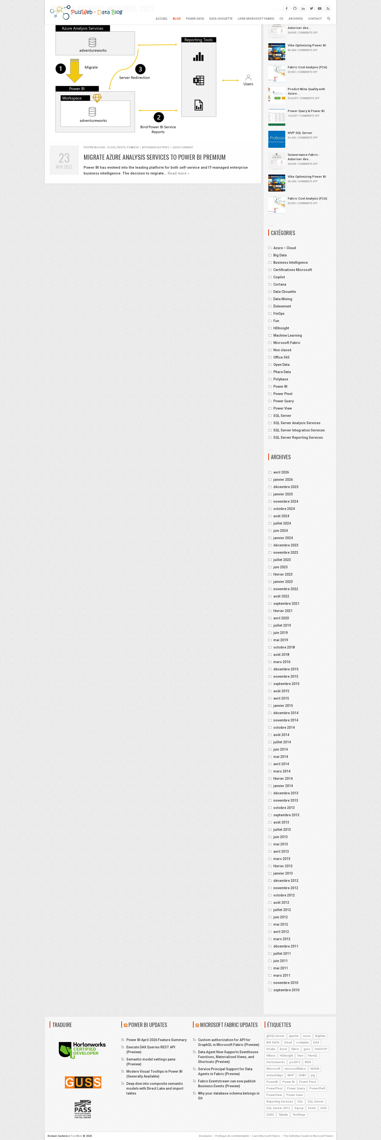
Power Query (283, 401)
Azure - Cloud (106, 147)
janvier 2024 (283, 538)
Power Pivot (283, 394)
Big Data (280, 255)
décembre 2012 (285, 881)
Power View (282, 408)
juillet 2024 (282, 523)
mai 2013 (280, 844)
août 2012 (281, 902)
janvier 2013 (283, 873)
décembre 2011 (285, 946)
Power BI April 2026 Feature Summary (156, 1040)
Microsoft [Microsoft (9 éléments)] (273, 1068)
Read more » (178, 173)
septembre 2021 (286, 603)
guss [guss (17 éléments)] (306, 1049)
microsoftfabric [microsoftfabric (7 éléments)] (295, 1068)
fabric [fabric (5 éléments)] (295, 1049)
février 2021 (283, 611)
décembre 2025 (285, 487)
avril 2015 (281, 698)
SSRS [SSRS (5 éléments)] (270, 1114)
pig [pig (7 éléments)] (313, 1075)
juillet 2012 (282, 910)
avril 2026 (281, 472)
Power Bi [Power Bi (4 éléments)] (288, 1082)
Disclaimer (205, 1136)
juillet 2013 (282, 830)
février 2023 (283, 574)
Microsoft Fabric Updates (229, 1024)
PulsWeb (76, 1136)
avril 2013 (281, 851)
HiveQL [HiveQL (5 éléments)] (313, 1055)
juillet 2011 (282, 954)
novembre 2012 (285, 888)
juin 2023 (280, 567)
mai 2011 (280, 968)
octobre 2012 (284, 895)
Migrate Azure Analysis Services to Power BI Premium (155, 157)
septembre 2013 (286, 815)
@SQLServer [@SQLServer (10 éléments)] (275, 1036)
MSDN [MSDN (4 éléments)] (315, 1068)
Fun (276, 321)
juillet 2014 (282, 742)
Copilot (279, 277)
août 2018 (281, 655)
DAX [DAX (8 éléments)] (316, 1042)
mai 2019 (280, 640)
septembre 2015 (286, 684)
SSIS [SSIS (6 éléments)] (323, 1108)
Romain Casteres (157, 147)
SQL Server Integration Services (299, 430)
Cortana (279, 284)
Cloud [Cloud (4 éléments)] (288, 1042)
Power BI (133, 147)
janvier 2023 (283, 582)
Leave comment (183, 147)
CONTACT (315, 18)
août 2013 (281, 822)
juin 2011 (280, 961)
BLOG (177, 18)
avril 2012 (281, 932)
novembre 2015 (285, 676)
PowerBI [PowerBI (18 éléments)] (272, 1082)
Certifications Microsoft (292, 270)
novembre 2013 (285, 800)
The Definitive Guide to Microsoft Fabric (308, 1136)
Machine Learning (287, 335)
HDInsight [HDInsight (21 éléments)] (286, 1055)
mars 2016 (281, 662)
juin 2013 (280, 837)
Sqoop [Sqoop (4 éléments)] (298, 1108)
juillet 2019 (282, 625)
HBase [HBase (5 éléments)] (270, 1055)
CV (281, 18)
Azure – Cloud (284, 248)
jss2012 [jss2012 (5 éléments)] (294, 1062)
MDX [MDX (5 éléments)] (308, 1062)
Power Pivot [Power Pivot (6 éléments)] (307, 1082)
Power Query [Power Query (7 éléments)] (296, 1088)
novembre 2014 (285, 720)
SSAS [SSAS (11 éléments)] (312, 1108)
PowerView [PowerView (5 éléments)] (274, 1095)
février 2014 (283, 778)
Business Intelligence (290, 262)
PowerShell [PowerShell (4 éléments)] (317, 1088)
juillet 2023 (282, 560)
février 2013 (283, 866)
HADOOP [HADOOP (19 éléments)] (321, 1049)
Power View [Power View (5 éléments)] (294, 1095)
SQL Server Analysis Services (296, 423)
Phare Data (195, 18)
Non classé (282, 350)
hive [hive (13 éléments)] (300, 1055)
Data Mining (282, 299)
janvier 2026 (283, 480)
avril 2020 (281, 618)
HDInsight (281, 328)
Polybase (280, 379)
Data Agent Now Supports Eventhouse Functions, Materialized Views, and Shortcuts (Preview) (228, 1057)
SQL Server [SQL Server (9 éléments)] (316, 1101)
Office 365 (281, 357)
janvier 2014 (283, 786)
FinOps (121, 147)
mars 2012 (281, 939)
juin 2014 (280, 749)
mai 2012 (280, 924)
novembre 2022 (285, 589)
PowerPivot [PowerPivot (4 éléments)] (274, 1088)
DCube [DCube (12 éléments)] (270, 1049)
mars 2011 (281, 975)
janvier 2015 (283, 706)
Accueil (162, 18)
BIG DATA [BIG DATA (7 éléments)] (272, 1042)
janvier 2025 (283, 494)
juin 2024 (280, 531)
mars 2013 (281, 859)
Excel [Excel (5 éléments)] (283, 1049)
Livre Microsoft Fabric (256, 18)
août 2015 (281, 691)
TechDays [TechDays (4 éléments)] (299, 1114)
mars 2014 (281, 771)
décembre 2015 (285, 669)
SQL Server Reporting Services (298, 437)
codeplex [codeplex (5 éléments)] (302, 1042)
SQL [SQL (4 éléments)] (300, 1101)
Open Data (281, 365)
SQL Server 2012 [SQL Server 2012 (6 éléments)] (278, 1108)
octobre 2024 (284, 509)
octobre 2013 (284, 808)
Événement (282, 306)
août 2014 (281, 735)
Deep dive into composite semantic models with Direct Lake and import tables (154, 1088)
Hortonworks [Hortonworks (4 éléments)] (275, 1062)
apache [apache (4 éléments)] (294, 1036)
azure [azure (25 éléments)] (307, 1036)
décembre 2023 (285, 545)
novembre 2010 (285, 983)
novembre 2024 (285, 501)
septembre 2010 (286, 990)
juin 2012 (280, 917)
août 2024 (281, 516)
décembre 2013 (285, 793)
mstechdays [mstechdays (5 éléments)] (274, 1075)
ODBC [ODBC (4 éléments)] (302, 1075)
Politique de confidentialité (232, 1136)
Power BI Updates (148, 1024)
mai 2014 (280, 757)
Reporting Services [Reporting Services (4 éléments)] (279, 1101)
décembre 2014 (285, 713)
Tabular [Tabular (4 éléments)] (283, 1114)
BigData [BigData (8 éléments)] (320, 1036)
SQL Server (282, 416)
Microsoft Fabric (286, 343)
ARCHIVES (295, 18)
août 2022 (281, 596)
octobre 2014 (284, 727)
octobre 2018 (284, 647)
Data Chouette (221, 18)
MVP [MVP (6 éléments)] (290, 1075)
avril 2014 (281, 764)
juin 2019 (280, 633)
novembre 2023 (285, 552)
